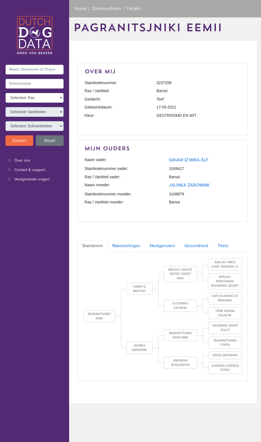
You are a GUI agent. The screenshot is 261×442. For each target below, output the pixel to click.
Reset (49, 140)
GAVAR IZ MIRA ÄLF (188, 160)
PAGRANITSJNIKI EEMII (99, 316)
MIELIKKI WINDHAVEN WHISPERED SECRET (225, 281)
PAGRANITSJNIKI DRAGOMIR (180, 335)
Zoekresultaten (106, 8)
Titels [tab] (223, 246)
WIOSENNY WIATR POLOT (225, 328)
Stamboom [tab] (92, 246)
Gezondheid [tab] (196, 246)
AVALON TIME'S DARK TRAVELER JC (225, 264)
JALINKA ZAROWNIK (189, 185)
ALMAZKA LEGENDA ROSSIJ (225, 368)
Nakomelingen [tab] (126, 246)
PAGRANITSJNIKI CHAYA (225, 343)
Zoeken (19, 140)
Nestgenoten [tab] (162, 246)
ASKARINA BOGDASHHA (180, 362)
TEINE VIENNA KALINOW (225, 313)
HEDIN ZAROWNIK (225, 355)
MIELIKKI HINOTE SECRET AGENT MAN (180, 274)
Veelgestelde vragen (28, 179)
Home (80, 8)
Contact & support (25, 170)
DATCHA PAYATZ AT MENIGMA (225, 298)
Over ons (18, 160)
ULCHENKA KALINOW (180, 305)
